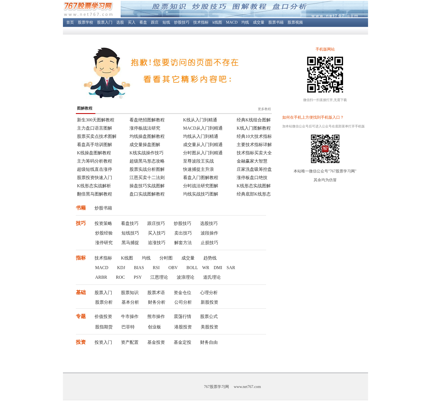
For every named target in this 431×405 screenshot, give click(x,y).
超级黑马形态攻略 (147, 161)
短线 (166, 22)
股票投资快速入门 (94, 177)
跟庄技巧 (156, 223)
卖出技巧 (183, 233)
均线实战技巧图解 (200, 194)
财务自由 (209, 342)
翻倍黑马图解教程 (94, 194)
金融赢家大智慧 (252, 161)
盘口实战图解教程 (147, 194)
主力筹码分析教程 (94, 161)
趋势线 (210, 258)
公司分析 (183, 302)
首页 (70, 22)
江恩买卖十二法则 (147, 177)
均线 (245, 22)
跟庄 (155, 22)
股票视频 (295, 22)
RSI (156, 267)
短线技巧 (130, 233)
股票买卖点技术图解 (97, 136)
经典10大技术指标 (254, 136)
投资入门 (103, 342)
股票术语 (156, 292)
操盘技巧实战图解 (147, 185)
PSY (138, 277)
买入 (132, 22)
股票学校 (85, 22)
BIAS (139, 267)
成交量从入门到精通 (203, 144)
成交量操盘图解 (144, 144)
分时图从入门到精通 (203, 152)
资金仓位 (182, 292)
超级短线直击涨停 (94, 169)
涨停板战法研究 (144, 128)
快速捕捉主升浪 (198, 169)
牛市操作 (130, 316)
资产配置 (130, 342)
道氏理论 (212, 277)
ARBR (101, 277)
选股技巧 (209, 223)
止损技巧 (209, 242)
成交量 (258, 22)
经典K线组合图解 (254, 120)
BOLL (192, 267)
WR (205, 267)
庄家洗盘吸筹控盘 (254, 169)
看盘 (143, 22)
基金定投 (182, 342)
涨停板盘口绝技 (252, 177)
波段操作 (209, 233)
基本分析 (130, 302)
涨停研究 (104, 242)
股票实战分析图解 (147, 169)
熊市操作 (156, 316)
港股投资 (183, 327)
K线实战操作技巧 (146, 152)
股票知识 (130, 292)
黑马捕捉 (130, 242)
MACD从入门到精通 (203, 128)
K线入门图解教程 (254, 128)
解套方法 (183, 242)
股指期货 (104, 327)
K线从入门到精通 (200, 120)
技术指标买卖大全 (254, 152)
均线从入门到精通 (200, 136)
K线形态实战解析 (94, 185)
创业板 (154, 327)
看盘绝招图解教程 (147, 120)
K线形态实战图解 (254, 185)
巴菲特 (128, 327)
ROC (120, 277)
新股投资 (209, 302)
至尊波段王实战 (198, 161)
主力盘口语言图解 (94, 128)
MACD (231, 22)
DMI (218, 267)
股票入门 (104, 22)
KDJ (121, 267)
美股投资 (209, 327)
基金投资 (156, 342)
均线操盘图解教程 (147, 136)
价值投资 (103, 316)
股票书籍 (276, 22)
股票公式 (209, 316)
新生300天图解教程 (95, 120)
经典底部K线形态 (254, 194)
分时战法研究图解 (200, 185)
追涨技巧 (156, 242)
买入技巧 (156, 233)
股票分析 (104, 302)
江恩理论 (159, 277)
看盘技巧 (130, 223)
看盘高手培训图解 (94, 144)
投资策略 (103, 223)
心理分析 (209, 292)
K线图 (127, 258)
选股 (120, 22)
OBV (173, 267)
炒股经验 (104, 233)
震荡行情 (182, 316)
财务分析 (156, 302)
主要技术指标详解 (254, 144)
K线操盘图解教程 (94, 152)
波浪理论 (185, 277)
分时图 (166, 258)
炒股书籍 (103, 208)
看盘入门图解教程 (200, 177)
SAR (230, 267)
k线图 (217, 22)
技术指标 (201, 22)
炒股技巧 (181, 22)
